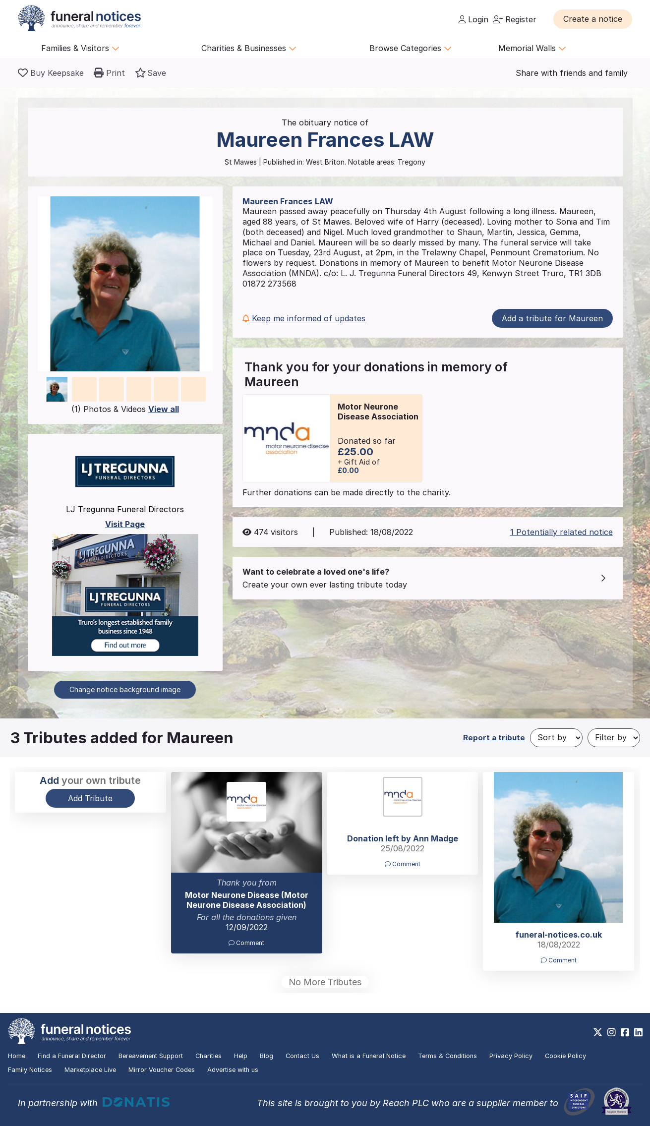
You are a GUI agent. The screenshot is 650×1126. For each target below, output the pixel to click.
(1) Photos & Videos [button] (125, 409)
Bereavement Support (150, 1056)
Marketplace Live (90, 1069)
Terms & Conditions (447, 1056)
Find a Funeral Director (72, 1056)
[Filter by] (614, 737)
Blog (266, 1056)
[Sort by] (556, 737)
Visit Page (125, 524)
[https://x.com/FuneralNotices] (597, 1032)
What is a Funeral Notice (369, 1056)
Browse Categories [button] (410, 48)
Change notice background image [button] (124, 689)
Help (240, 1056)
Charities (208, 1056)
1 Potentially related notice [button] (561, 532)
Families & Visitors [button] (80, 48)
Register (514, 19)
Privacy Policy (510, 1056)
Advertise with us (232, 1069)
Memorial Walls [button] (532, 48)
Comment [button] (246, 943)
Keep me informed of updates (303, 318)
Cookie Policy (565, 1056)
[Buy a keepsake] (51, 73)
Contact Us (302, 1056)
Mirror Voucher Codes (161, 1069)
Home (16, 1056)
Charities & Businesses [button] (248, 48)
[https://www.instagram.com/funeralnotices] (611, 1032)
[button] (592, 18)
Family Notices (30, 1069)
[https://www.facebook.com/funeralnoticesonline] (625, 1032)
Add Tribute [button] (90, 798)
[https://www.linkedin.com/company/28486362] (638, 1032)
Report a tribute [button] (494, 737)
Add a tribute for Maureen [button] (552, 318)
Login (473, 19)
